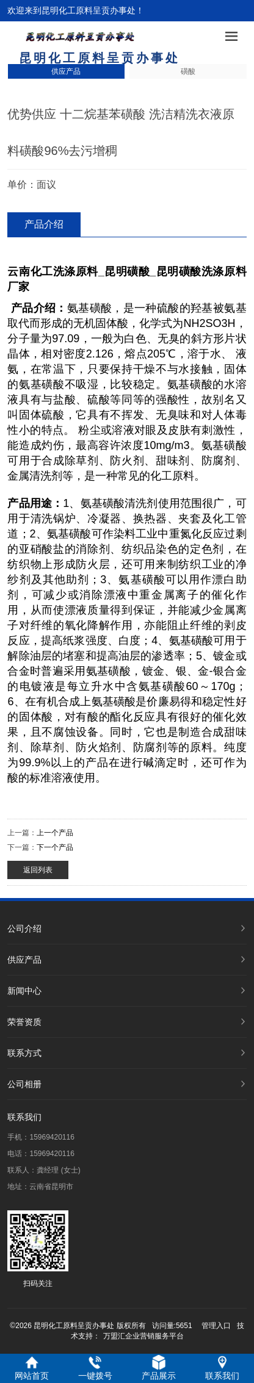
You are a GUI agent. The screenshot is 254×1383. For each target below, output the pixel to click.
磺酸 (188, 71)
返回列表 (38, 870)
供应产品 (66, 71)
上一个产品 (55, 832)
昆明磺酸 (127, 271)
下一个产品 (55, 847)
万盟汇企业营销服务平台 (143, 1336)
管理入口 (216, 1325)
